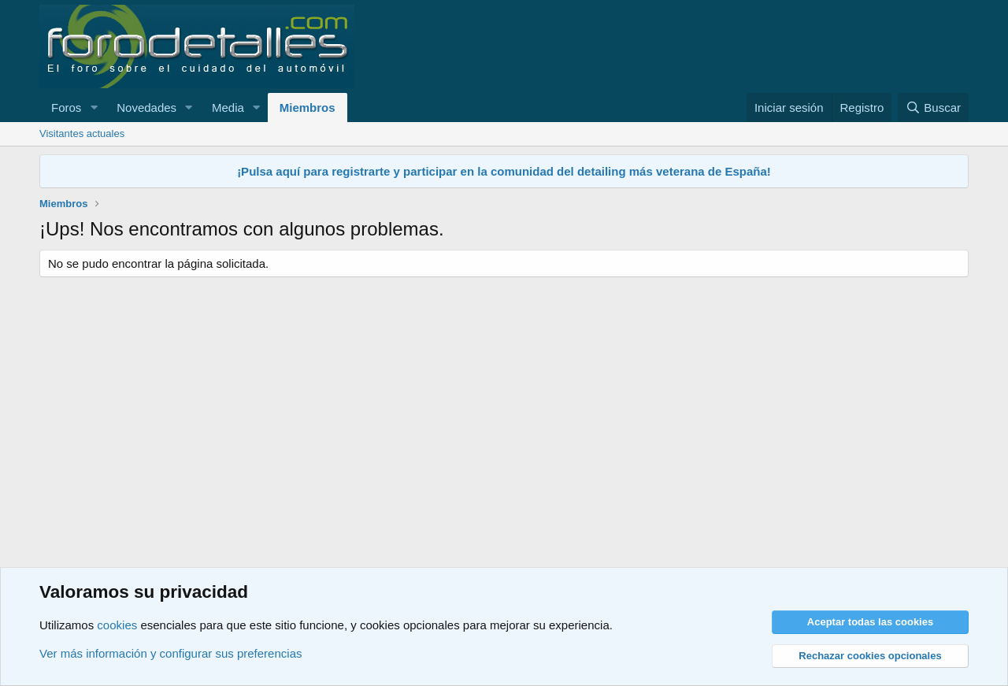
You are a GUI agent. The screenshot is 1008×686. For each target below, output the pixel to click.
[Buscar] (933, 107)
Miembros (307, 107)
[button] (94, 107)
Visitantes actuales (81, 133)
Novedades (146, 107)
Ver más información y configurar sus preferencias (170, 653)
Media (228, 107)
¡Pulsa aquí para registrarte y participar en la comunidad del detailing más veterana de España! (504, 171)
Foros (66, 107)
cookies (117, 625)
